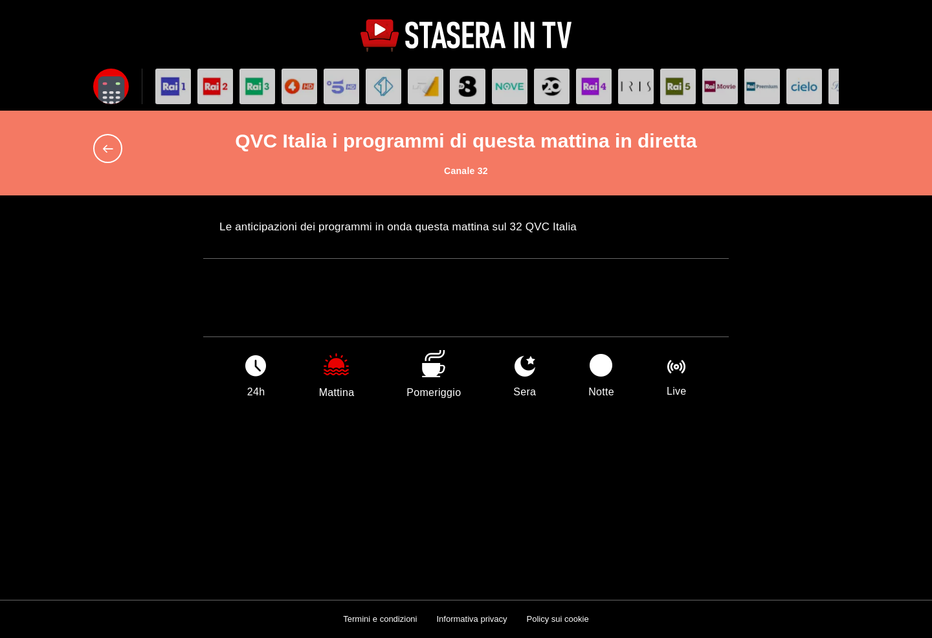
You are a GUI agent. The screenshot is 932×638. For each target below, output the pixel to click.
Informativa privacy (471, 619)
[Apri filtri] (111, 86)
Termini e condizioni (380, 619)
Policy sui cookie (558, 619)
